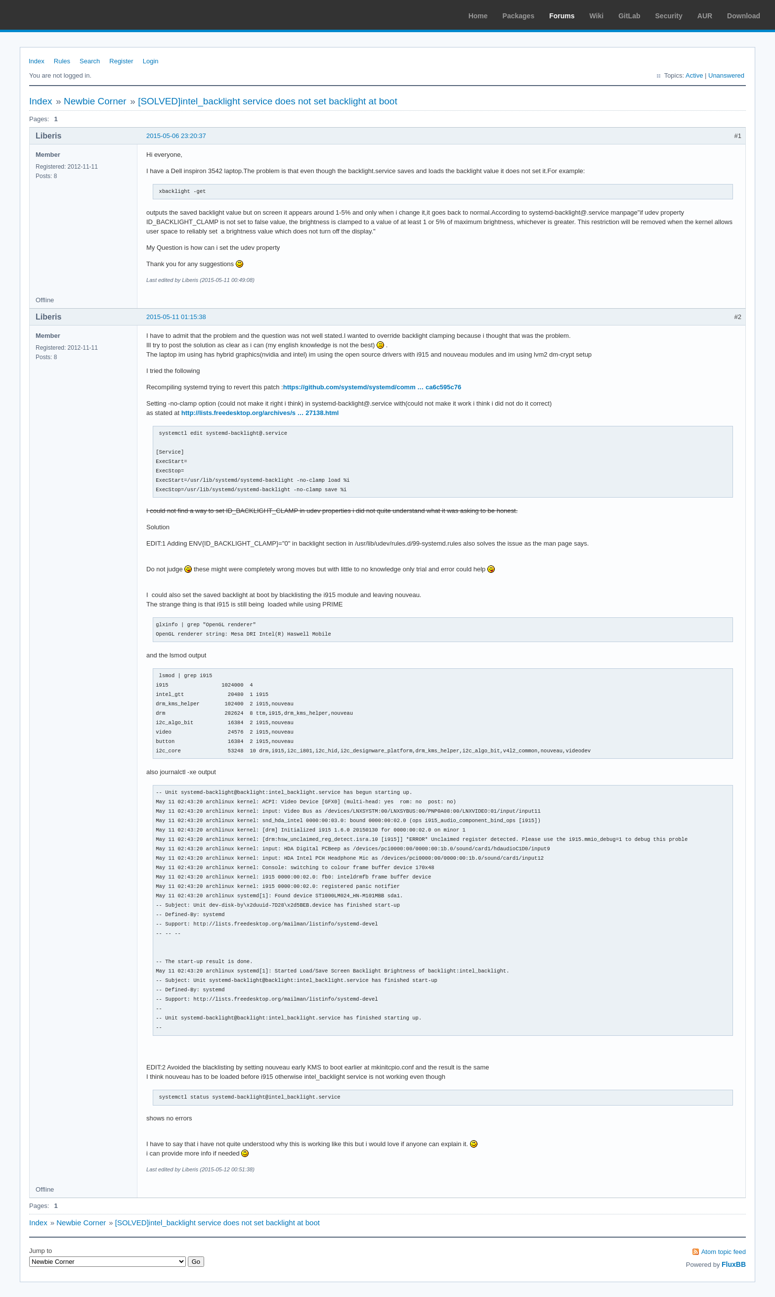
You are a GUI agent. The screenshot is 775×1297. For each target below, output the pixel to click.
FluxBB (734, 1264)
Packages (519, 16)
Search (90, 61)
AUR (704, 16)
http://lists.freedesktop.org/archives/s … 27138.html (260, 413)
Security (669, 16)
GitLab (629, 16)
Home (478, 16)
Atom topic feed (723, 1251)
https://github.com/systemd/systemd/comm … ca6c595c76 (372, 387)
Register (121, 61)
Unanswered (726, 75)
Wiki (597, 16)
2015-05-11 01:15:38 (176, 317)
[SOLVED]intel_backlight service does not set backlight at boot (267, 101)
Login (151, 61)
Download (743, 16)
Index (36, 61)
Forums (561, 16)
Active (694, 75)
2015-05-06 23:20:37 (176, 135)
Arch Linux (54, 15)
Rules (62, 61)
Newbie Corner (95, 101)
